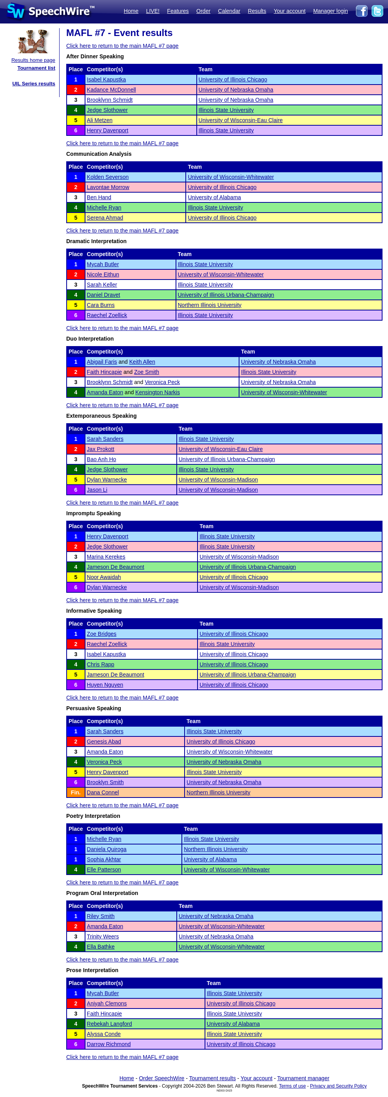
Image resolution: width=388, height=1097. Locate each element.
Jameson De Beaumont (115, 567)
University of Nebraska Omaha (236, 90)
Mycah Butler (103, 264)
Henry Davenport (108, 130)
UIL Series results (33, 84)
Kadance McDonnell (111, 90)
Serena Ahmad (105, 218)
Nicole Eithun (103, 274)
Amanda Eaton (105, 392)
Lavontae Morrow (108, 187)
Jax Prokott (100, 449)
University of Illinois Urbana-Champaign (226, 295)
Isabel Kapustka (106, 79)
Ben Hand (99, 197)
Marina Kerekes (106, 557)
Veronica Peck (162, 382)
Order (203, 11)
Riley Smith (101, 916)
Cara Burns (101, 305)
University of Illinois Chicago (233, 79)
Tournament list (36, 68)
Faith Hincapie (104, 372)
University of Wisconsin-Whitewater (231, 177)
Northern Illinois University (210, 305)
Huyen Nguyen (105, 685)
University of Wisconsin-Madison (218, 479)
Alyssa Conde (104, 1034)
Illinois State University (226, 110)
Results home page (33, 60)
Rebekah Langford (109, 1024)
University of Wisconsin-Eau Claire (241, 120)
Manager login (330, 11)
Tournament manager (303, 1078)
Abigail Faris (102, 362)
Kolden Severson (108, 177)
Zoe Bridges (101, 634)
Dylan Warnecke (107, 479)
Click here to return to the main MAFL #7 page (122, 46)
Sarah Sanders (105, 439)
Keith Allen (142, 362)
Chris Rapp (100, 664)
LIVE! (153, 11)
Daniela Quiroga (107, 849)
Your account (289, 11)
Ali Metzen (99, 120)
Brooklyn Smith (105, 782)
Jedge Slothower (107, 110)
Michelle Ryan (104, 207)
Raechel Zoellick (107, 315)
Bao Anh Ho (101, 459)
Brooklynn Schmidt (110, 100)
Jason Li (97, 490)
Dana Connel (103, 792)
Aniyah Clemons (107, 1003)
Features (178, 11)
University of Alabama (214, 197)
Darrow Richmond (109, 1044)
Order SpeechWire (161, 1078)
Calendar (229, 11)
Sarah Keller (102, 284)
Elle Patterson (104, 869)
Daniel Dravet (103, 295)
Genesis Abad (104, 741)
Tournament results (212, 1078)
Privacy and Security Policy (338, 1086)
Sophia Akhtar (104, 859)
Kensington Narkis (157, 392)
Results (257, 11)
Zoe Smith (146, 372)
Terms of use (292, 1086)
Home (131, 11)
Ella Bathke (101, 947)
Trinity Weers (103, 936)
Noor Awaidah (104, 577)
